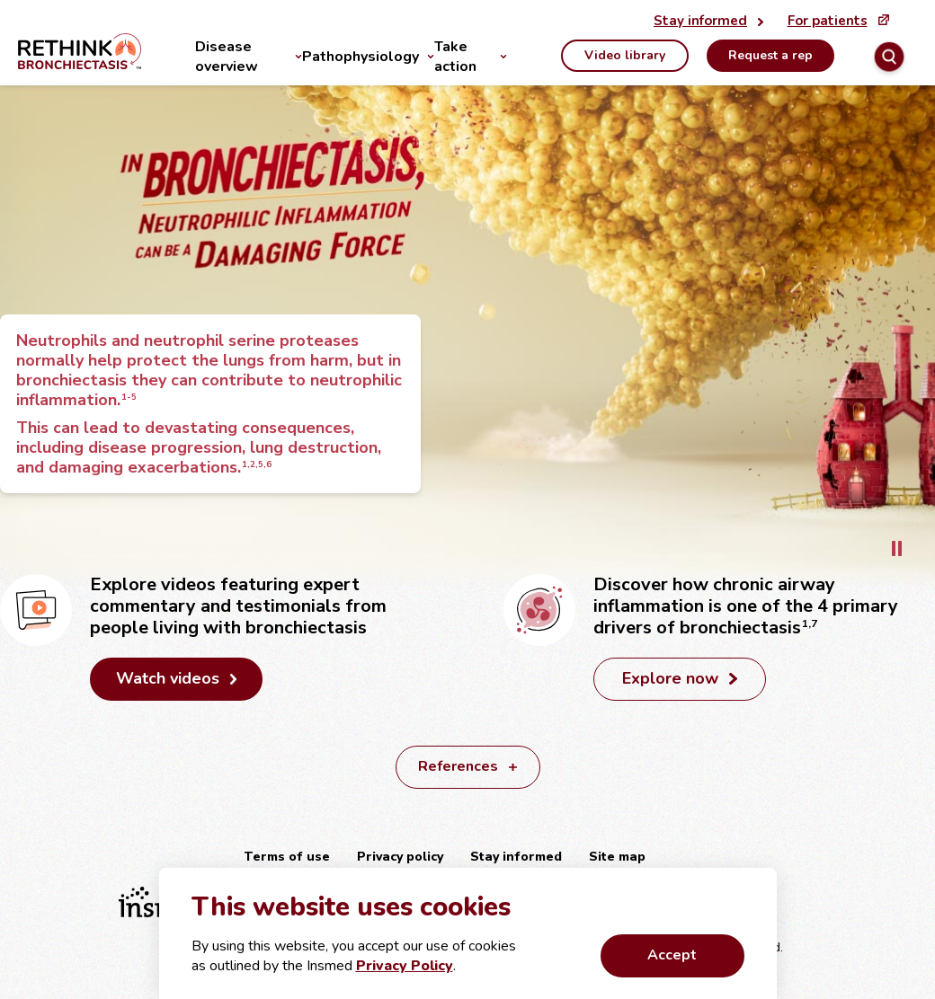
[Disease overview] (294, 57)
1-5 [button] (128, 396)
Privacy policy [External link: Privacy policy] (400, 856)
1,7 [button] (808, 623)
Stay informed (516, 856)
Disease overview (226, 56)
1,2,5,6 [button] (255, 464)
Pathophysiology (360, 56)
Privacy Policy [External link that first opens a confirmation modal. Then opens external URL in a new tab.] (404, 966)
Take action (455, 56)
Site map (617, 856)
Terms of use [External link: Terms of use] (287, 856)
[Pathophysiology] (426, 57)
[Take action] (499, 57)
